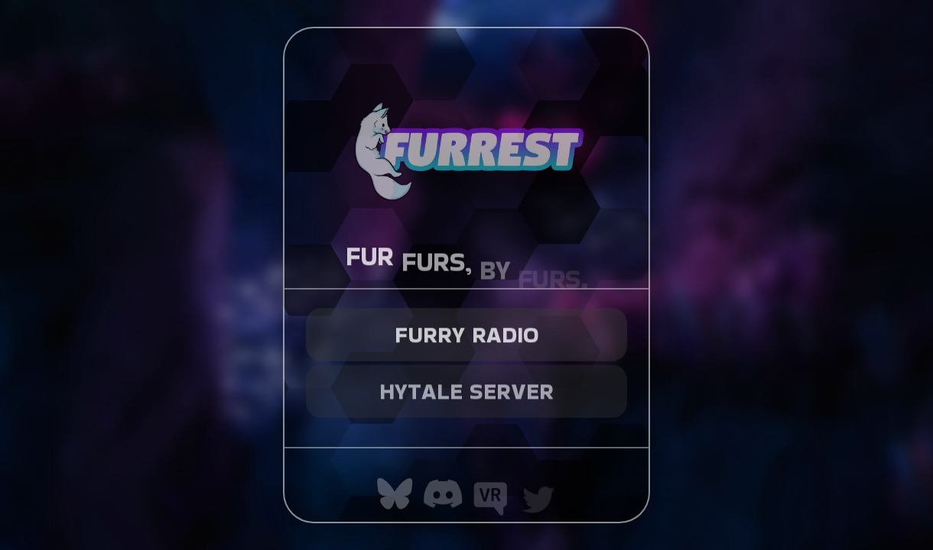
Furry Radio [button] (467, 331)
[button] (395, 494)
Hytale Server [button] (466, 386)
